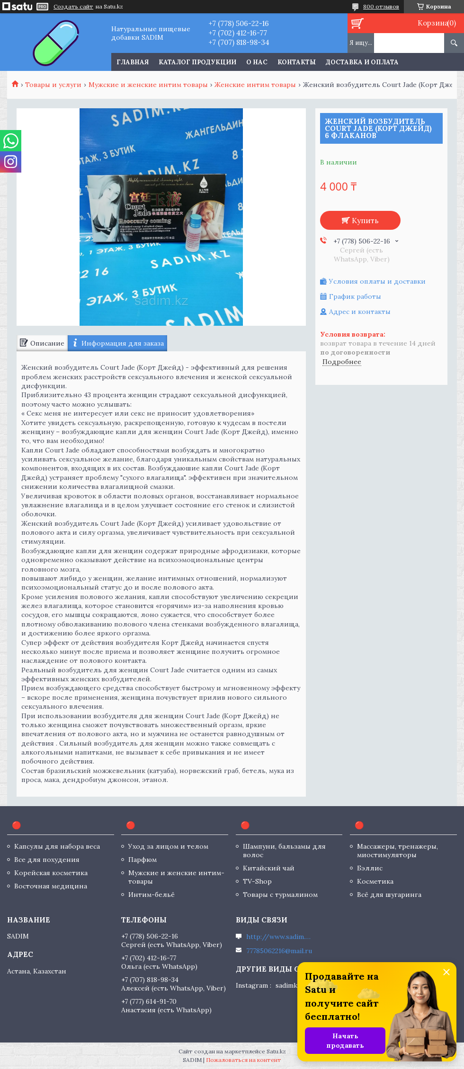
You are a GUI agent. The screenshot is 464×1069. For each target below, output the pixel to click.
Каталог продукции (197, 62)
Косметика (375, 881)
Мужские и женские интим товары (148, 84)
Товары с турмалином (280, 894)
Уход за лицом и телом (168, 846)
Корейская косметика (51, 873)
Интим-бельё (151, 894)
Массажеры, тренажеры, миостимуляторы (397, 850)
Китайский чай (268, 868)
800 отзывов (381, 6)
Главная (132, 62)
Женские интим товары (255, 84)
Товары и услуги (53, 84)
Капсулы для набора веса (57, 846)
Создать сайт (73, 6)
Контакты (296, 62)
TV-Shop (257, 881)
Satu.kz (276, 1051)
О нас (257, 62)
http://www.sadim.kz (279, 936)
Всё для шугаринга (389, 894)
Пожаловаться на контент (243, 1059)
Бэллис (370, 868)
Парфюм (142, 859)
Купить (365, 220)
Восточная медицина (50, 886)
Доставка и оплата (362, 62)
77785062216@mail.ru (279, 951)
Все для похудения (47, 859)
